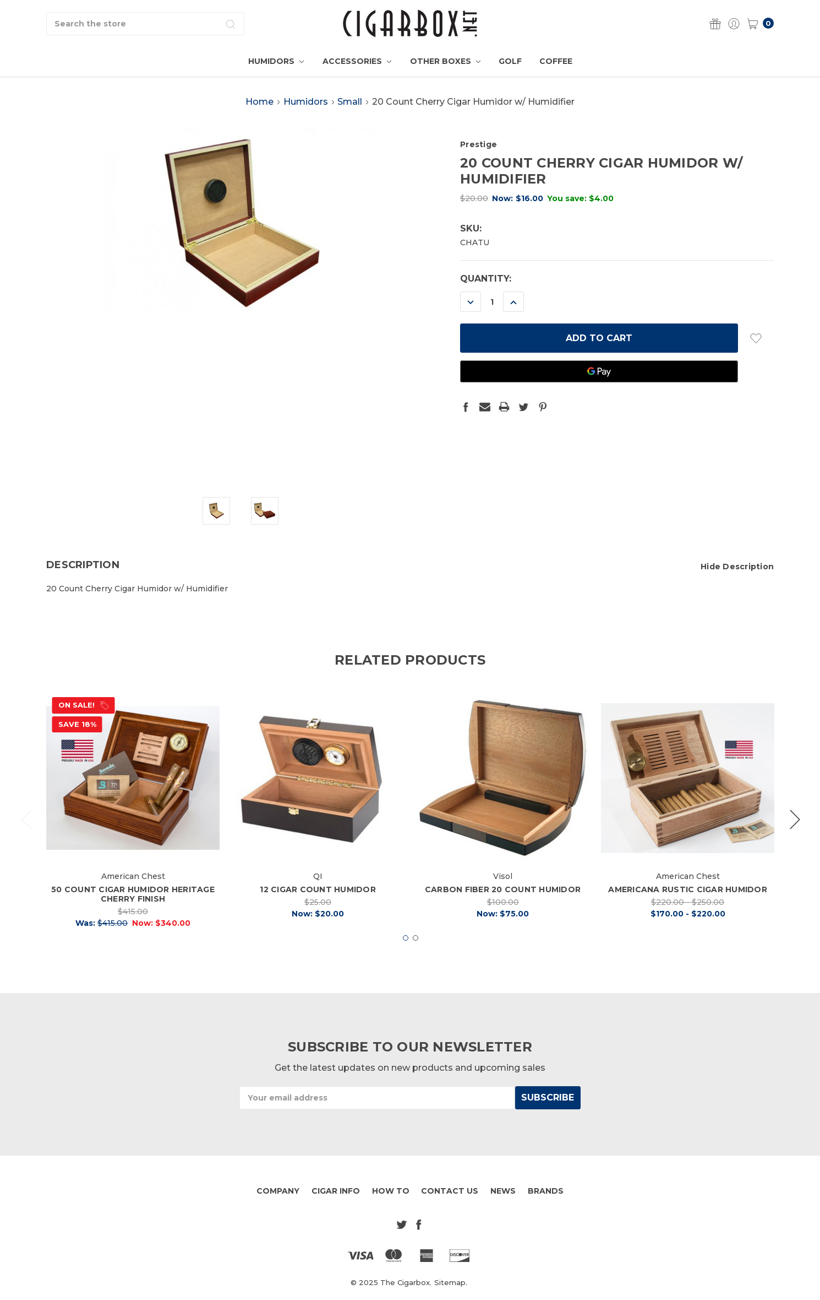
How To (390, 1191)
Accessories (356, 61)
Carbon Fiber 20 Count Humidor (503, 913)
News (503, 1191)
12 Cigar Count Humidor (318, 913)
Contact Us (449, 1191)
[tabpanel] (133, 836)
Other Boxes (445, 61)
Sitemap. (450, 1282)
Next (795, 842)
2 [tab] (415, 961)
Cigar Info (335, 1191)
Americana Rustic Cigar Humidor (687, 913)
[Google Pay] (599, 371)
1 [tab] (405, 961)
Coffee (555, 61)
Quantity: (485, 278)
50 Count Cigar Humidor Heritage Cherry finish (133, 917)
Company (277, 1191)
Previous (26, 842)
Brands (546, 1191)
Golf (510, 61)
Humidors (276, 61)
